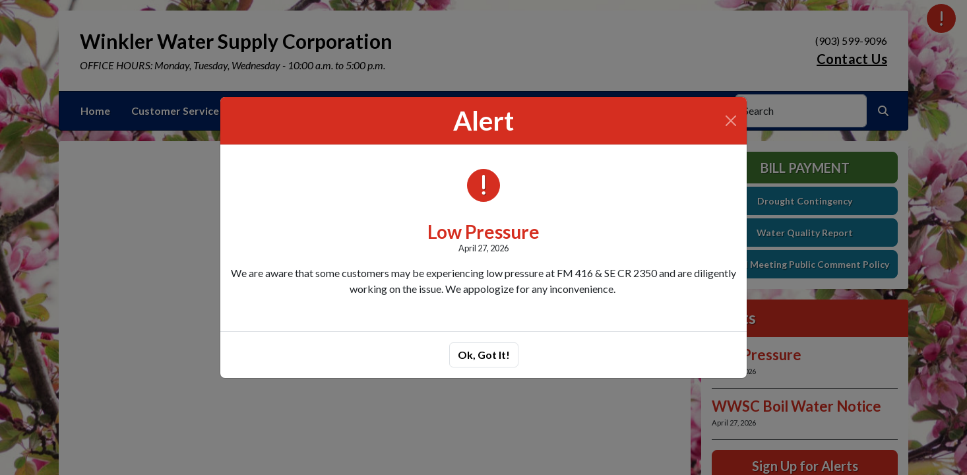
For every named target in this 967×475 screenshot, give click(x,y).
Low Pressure (483, 231)
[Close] (730, 120)
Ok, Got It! (484, 354)
